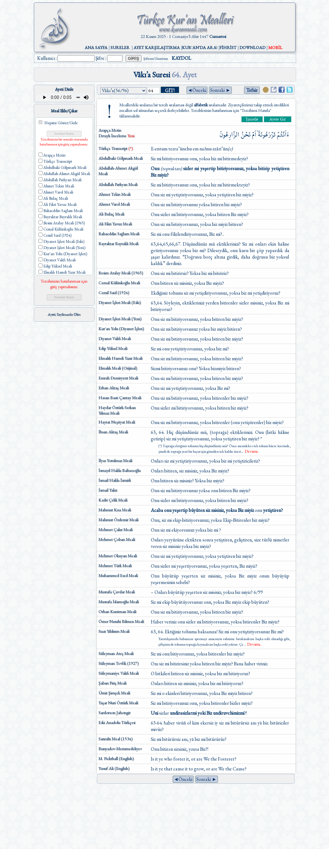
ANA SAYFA (96, 47)
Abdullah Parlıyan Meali (118, 184)
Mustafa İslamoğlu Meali (118, 601)
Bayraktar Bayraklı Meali (118, 243)
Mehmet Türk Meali (115, 565)
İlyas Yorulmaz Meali (115, 460)
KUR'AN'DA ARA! (199, 47)
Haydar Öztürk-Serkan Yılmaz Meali (117, 410)
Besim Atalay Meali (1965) (120, 273)
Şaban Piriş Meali (112, 683)
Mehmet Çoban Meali (116, 539)
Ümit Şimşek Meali (114, 693)
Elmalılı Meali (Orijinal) (117, 368)
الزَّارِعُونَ (229, 134)
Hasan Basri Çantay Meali (119, 397)
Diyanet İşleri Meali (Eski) (119, 302)
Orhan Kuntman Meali (117, 611)
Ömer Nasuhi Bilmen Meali (121, 621)
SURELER (120, 47)
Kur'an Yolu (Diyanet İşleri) (121, 328)
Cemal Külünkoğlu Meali (119, 282)
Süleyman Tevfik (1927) (118, 663)
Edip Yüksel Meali (112, 348)
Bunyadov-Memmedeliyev (120, 748)
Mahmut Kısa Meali (114, 509)
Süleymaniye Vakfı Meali (118, 673)
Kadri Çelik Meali (112, 500)
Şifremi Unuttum (155, 58)
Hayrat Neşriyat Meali (116, 422)
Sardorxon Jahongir (114, 712)
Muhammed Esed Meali (118, 575)
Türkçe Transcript (115, 148)
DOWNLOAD (252, 47)
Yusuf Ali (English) (114, 768)
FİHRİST (227, 47)
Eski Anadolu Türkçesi (116, 722)
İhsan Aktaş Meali (113, 432)
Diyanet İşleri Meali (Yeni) (120, 318)
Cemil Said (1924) (113, 292)
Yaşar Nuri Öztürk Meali (118, 702)
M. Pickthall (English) (116, 758)
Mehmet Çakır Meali (115, 529)
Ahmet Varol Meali (114, 204)
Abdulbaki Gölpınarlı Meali (120, 158)
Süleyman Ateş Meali (116, 653)
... (250, 451)
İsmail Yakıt (107, 490)
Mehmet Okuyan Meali (117, 555)
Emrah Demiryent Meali (118, 378)
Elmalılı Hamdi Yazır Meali (120, 358)
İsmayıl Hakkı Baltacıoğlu (119, 470)
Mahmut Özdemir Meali (118, 519)
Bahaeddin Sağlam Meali (118, 233)
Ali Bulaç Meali (111, 214)
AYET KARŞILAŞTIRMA (157, 47)
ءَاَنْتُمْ (283, 134)
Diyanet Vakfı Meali (114, 338)
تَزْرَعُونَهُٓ (266, 134)
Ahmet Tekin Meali (114, 194)
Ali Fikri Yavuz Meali (115, 224)
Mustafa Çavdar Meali (116, 591)
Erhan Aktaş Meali (113, 387)
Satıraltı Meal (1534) (115, 738)
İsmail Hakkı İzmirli (114, 480)
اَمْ (254, 134)
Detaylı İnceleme (112, 135)
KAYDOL (181, 58)
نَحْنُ (246, 134)
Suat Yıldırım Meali (114, 631)
